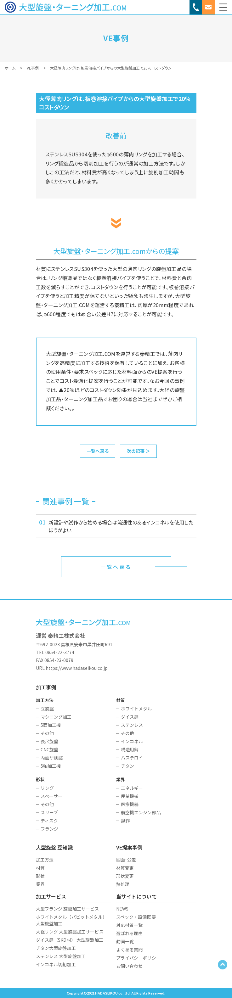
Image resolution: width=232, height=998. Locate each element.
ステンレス (132, 725)
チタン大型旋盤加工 (56, 948)
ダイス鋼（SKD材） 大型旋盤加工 (69, 940)
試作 (125, 820)
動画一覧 (125, 941)
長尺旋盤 (50, 741)
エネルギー (132, 788)
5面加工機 (51, 725)
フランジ (50, 829)
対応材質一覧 (129, 925)
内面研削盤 (52, 757)
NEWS (122, 908)
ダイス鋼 (130, 717)
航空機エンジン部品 (141, 812)
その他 (47, 733)
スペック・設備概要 (136, 917)
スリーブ (49, 812)
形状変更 (125, 876)
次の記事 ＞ (138, 451)
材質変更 (125, 868)
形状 (40, 876)
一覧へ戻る (98, 451)
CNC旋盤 (50, 749)
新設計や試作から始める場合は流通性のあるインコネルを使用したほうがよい (120, 526)
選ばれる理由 (129, 933)
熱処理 (122, 884)
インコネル (132, 741)
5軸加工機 (51, 766)
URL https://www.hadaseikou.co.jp (72, 668)
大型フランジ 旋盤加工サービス (67, 908)
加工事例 (46, 687)
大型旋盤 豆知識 (54, 847)
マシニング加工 (56, 717)
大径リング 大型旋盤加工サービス (70, 931)
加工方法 (45, 859)
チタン (127, 766)
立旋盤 (47, 708)
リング (47, 788)
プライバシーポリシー (138, 958)
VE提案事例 (129, 847)
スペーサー (52, 796)
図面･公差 (126, 859)
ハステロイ (132, 757)
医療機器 (130, 804)
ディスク (49, 820)
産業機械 (130, 796)
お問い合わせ (129, 966)
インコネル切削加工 (56, 964)
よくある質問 (129, 949)
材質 (40, 868)
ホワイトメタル (136, 708)
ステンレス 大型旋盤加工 (61, 956)
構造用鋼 (130, 749)
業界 (40, 884)
